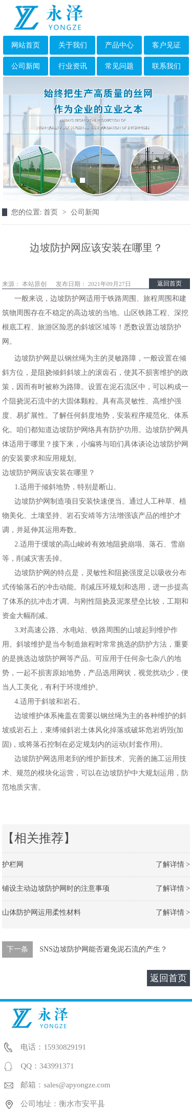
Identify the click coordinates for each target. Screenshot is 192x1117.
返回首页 (169, 283)
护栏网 (13, 864)
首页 (52, 212)
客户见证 (166, 45)
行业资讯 (72, 66)
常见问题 (119, 66)
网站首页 (25, 45)
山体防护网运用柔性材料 (41, 912)
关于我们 (72, 45)
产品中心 (119, 45)
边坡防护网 (20, 473)
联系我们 (166, 66)
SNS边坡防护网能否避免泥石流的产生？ (103, 949)
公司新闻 (25, 66)
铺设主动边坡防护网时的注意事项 (56, 888)
